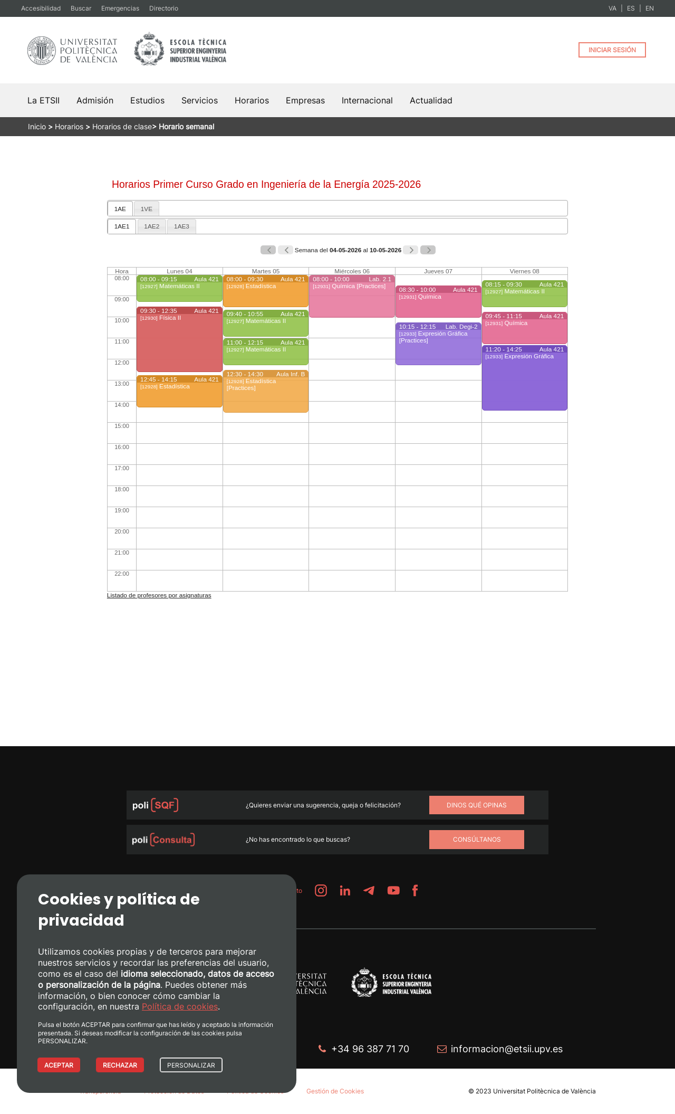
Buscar (81, 8)
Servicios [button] (199, 100)
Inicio (37, 126)
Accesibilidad (41, 8)
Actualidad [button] (431, 100)
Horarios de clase (122, 126)
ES (631, 8)
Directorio (163, 8)
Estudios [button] (147, 100)
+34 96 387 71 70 (370, 1048)
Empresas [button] (305, 100)
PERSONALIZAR (191, 1065)
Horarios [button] (252, 100)
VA (612, 8)
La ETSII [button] (43, 100)
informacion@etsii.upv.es (507, 1048)
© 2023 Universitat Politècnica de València (532, 1091)
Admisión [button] (94, 100)
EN (649, 8)
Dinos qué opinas (477, 805)
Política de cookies (180, 1006)
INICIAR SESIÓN (612, 50)
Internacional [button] (367, 100)
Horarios (69, 126)
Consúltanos (477, 839)
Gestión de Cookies (335, 1091)
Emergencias (120, 8)
